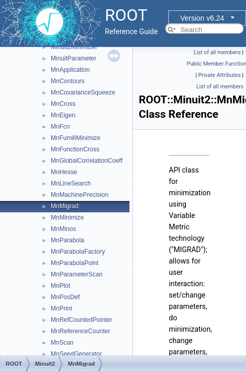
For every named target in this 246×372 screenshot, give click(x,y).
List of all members (217, 52)
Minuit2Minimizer (74, 47)
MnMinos (63, 229)
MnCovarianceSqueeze (83, 92)
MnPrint (61, 308)
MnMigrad (64, 206)
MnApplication (70, 69)
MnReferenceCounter (80, 331)
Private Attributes (219, 75)
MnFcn (60, 126)
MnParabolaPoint (74, 263)
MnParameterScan (77, 274)
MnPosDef (65, 297)
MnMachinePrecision (79, 194)
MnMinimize (67, 217)
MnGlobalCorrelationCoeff (87, 160)
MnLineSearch (71, 183)
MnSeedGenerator (76, 354)
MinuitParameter (73, 58)
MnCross (63, 103)
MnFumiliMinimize (75, 138)
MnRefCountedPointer (81, 319)
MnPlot (60, 285)
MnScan (62, 342)
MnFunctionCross (75, 149)
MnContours (67, 81)
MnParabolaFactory (78, 251)
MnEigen (63, 115)
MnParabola (67, 240)
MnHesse (64, 172)
